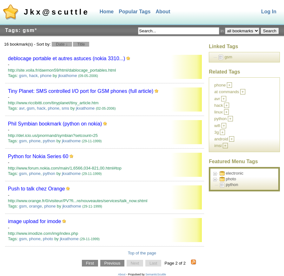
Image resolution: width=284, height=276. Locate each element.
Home (107, 11)
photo (48, 238)
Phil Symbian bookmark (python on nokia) (55, 123)
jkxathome (67, 75)
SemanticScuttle (155, 274)
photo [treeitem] (231, 179)
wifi (217, 125)
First (90, 263)
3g (216, 132)
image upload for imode (34, 221)
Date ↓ (62, 44)
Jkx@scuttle (56, 12)
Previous (112, 263)
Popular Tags (134, 11)
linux (218, 112)
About (162, 11)
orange (35, 206)
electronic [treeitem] (234, 173)
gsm (23, 75)
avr (21, 108)
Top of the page (142, 253)
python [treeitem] (232, 184)
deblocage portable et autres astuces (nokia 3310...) (66, 58)
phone (45, 75)
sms (65, 108)
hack (33, 75)
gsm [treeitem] (228, 57)
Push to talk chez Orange (36, 188)
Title (81, 44)
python (49, 140)
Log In (268, 11)
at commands (226, 91)
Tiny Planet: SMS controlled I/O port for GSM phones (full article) (80, 91)
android (221, 139)
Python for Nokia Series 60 (38, 156)
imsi (217, 145)
